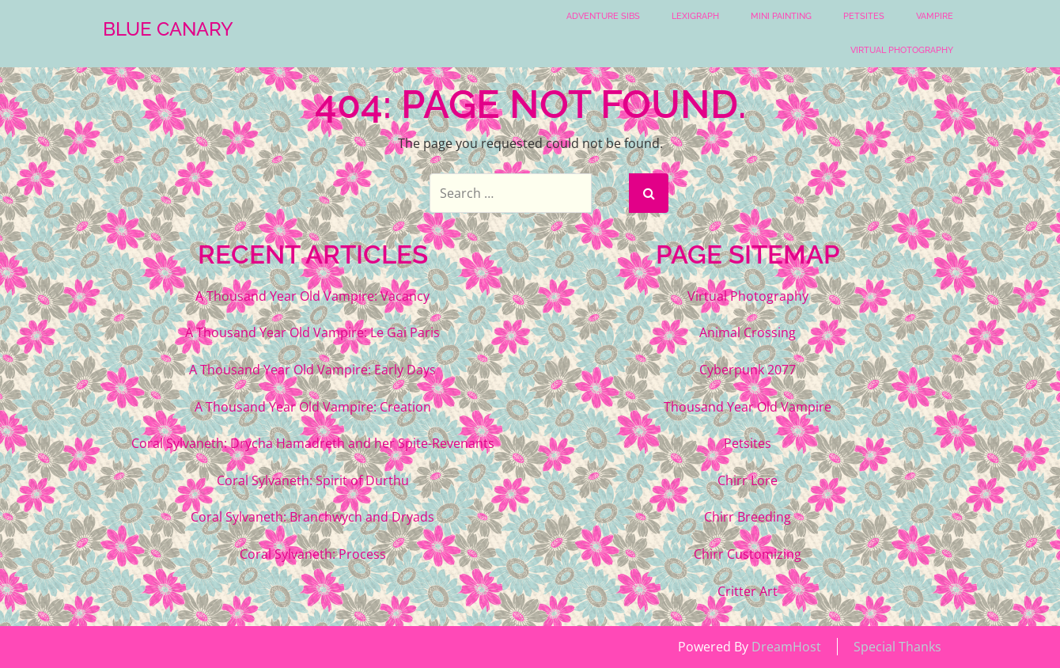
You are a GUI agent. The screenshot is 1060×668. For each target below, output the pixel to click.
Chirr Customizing (747, 554)
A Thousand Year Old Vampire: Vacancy (312, 296)
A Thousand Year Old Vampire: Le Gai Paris (312, 332)
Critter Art (747, 591)
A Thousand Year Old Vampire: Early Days (312, 369)
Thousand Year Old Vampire (747, 407)
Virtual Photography (901, 50)
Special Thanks (897, 646)
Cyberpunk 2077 (747, 369)
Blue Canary (168, 29)
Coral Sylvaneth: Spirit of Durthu (313, 480)
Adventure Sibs (603, 16)
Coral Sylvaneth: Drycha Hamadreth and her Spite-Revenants (312, 443)
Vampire (934, 16)
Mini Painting (781, 16)
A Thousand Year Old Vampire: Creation (313, 407)
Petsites (863, 16)
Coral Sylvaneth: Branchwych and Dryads (312, 517)
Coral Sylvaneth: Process (313, 554)
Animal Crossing (747, 332)
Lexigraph (695, 16)
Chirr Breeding (747, 517)
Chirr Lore (747, 480)
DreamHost (786, 646)
